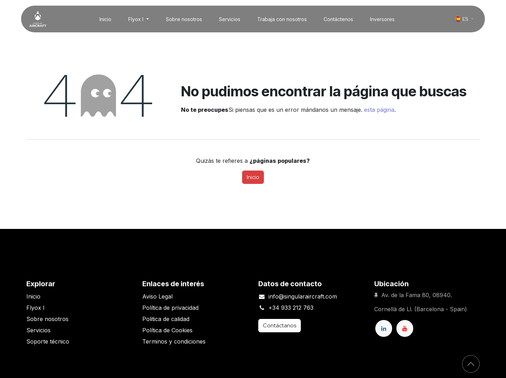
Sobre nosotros (47, 318)
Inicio (253, 177)
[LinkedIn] (383, 328)
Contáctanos (279, 325)
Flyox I (35, 307)
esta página (379, 109)
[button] (471, 364)
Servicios (38, 330)
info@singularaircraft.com (302, 296)
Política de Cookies (167, 330)
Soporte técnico (47, 341)
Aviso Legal (157, 296)
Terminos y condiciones (174, 341)
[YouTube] (404, 328)
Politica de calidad (165, 318)
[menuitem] (105, 19)
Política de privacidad (170, 307)
